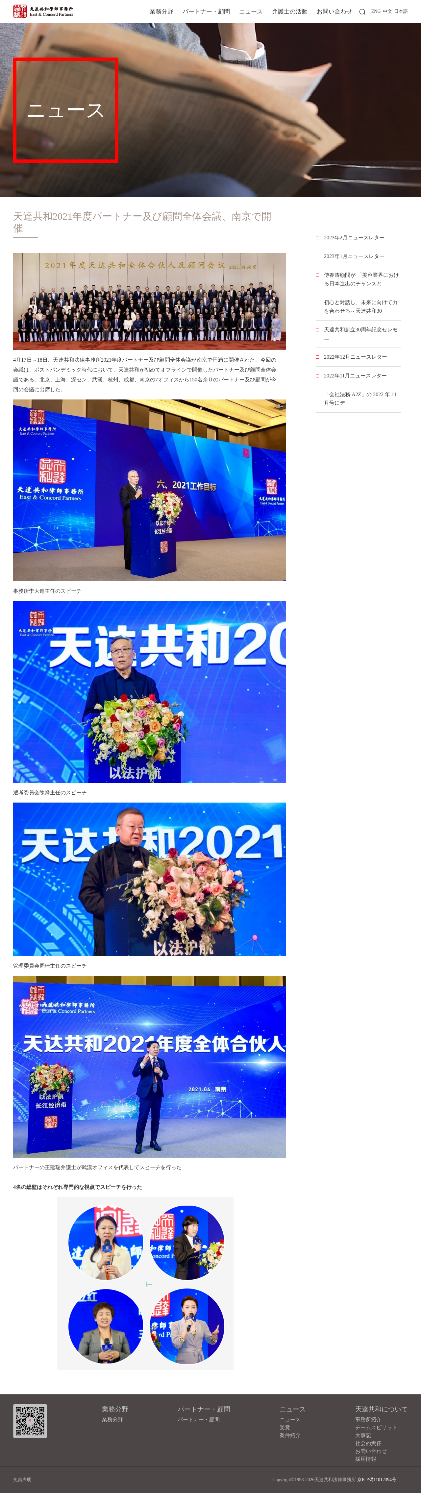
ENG (376, 11)
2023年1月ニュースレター (354, 256)
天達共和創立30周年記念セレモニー (361, 334)
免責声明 (22, 1479)
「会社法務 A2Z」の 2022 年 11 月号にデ (360, 399)
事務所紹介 (368, 1419)
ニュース (251, 11)
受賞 (285, 1427)
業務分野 (161, 11)
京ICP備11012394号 (376, 1479)
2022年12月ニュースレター (355, 357)
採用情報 (365, 1459)
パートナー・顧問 (206, 11)
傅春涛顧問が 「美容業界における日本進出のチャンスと (361, 279)
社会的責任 (368, 1443)
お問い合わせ (334, 11)
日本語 (401, 11)
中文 (387, 11)
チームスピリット (376, 1427)
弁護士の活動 (290, 11)
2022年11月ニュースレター (355, 375)
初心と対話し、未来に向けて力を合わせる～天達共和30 (361, 307)
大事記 (363, 1435)
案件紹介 (290, 1435)
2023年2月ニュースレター (354, 237)
